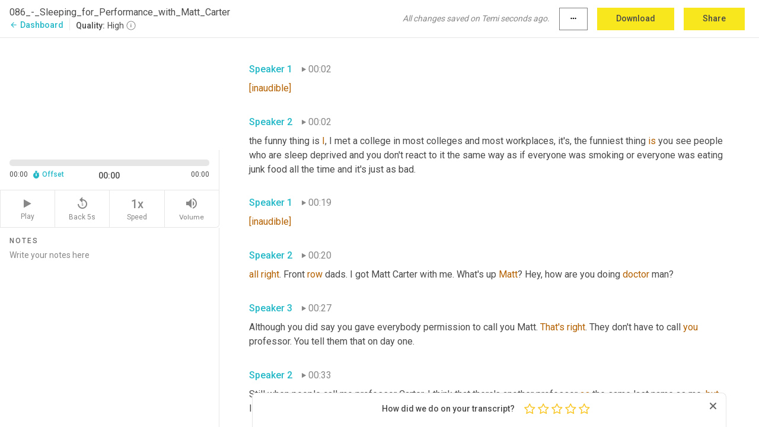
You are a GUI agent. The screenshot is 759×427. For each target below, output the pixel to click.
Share (714, 18)
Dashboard (36, 25)
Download (635, 18)
